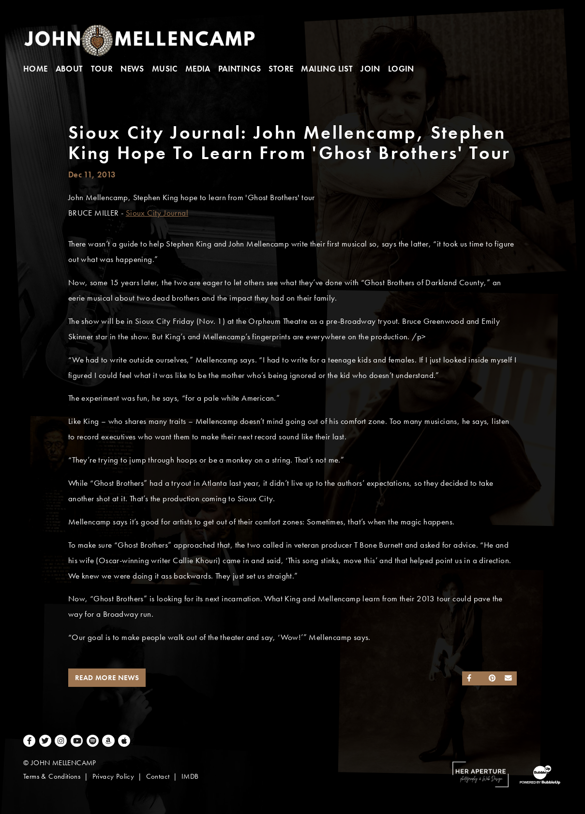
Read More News (107, 678)
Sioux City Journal (157, 213)
